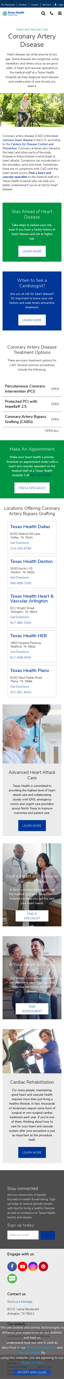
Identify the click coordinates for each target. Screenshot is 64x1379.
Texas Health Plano (29, 671)
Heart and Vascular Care (32, 29)
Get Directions (19, 543)
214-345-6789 (20, 548)
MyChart (46, 4)
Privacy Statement (41, 1347)
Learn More (32, 251)
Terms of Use (29, 1352)
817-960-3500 (20, 623)
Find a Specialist (32, 488)
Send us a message (19, 1302)
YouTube (23, 1264)
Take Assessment (32, 1009)
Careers (35, 4)
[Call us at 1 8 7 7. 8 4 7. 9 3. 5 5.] (52, 13)
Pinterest (44, 1264)
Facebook (13, 1264)
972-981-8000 (20, 692)
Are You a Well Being (13, 1278)
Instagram (34, 1264)
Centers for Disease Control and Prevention (28, 146)
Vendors (23, 4)
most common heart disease (30, 138)
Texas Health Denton (31, 561)
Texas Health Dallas (30, 527)
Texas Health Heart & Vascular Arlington (32, 599)
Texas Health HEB (28, 636)
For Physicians (8, 4)
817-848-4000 (20, 658)
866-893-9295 (40, 475)
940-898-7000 (20, 583)
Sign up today (20, 1225)
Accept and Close (32, 1372)
